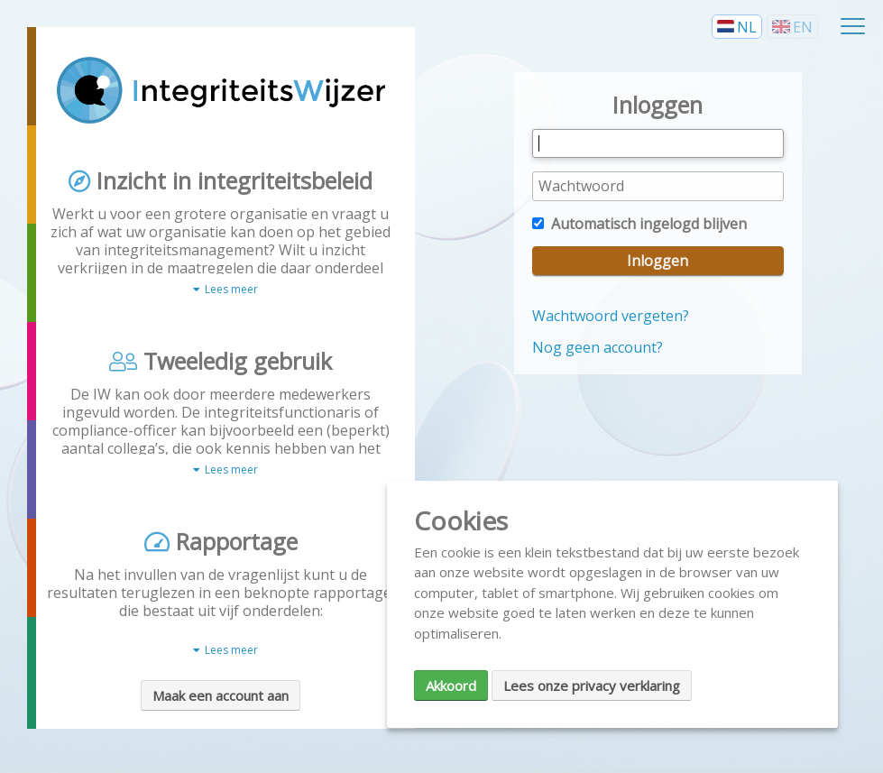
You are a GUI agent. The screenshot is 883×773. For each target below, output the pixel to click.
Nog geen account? (597, 347)
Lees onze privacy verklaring (591, 685)
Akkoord (451, 685)
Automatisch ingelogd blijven (639, 224)
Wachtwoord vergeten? (610, 316)
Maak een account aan (220, 695)
